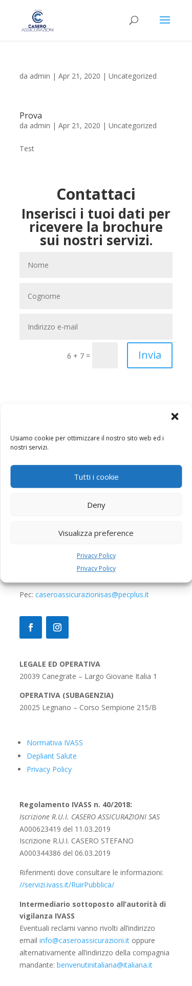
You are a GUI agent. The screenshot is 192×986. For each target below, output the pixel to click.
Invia (149, 355)
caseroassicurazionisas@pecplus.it (92, 594)
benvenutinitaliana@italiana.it (105, 965)
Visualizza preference (96, 533)
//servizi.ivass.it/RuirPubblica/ (66, 884)
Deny (96, 505)
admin (40, 76)
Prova (30, 115)
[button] (175, 417)
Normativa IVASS (55, 742)
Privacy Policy (96, 555)
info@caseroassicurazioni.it (84, 940)
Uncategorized (133, 76)
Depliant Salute (52, 756)
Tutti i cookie (96, 477)
